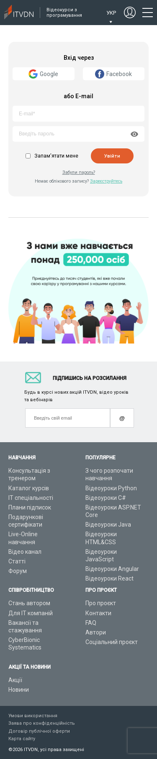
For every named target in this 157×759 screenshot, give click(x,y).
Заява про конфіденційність (41, 723)
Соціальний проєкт (111, 642)
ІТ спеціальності (30, 497)
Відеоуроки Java (108, 524)
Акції (15, 680)
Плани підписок (29, 507)
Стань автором (29, 603)
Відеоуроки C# (105, 497)
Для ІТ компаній (30, 613)
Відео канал (24, 551)
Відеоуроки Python (111, 488)
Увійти (112, 156)
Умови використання (32, 715)
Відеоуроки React (109, 578)
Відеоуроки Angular (112, 568)
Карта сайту (21, 738)
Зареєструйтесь (106, 181)
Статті (17, 561)
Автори (95, 632)
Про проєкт (100, 603)
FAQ (90, 622)
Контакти (98, 613)
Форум (17, 571)
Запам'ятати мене (56, 156)
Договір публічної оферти (39, 731)
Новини (18, 689)
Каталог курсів (28, 488)
